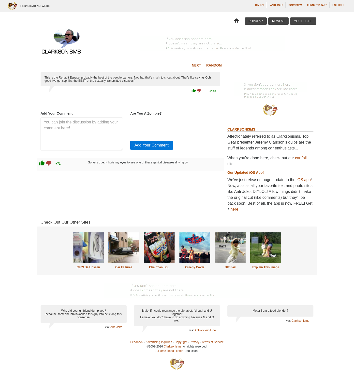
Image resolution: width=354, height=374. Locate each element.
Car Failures (123, 267)
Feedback (136, 342)
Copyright (181, 342)
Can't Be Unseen (88, 267)
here (234, 209)
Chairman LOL (159, 267)
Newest (278, 21)
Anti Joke (276, 5)
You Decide (303, 21)
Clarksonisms (300, 320)
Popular (256, 21)
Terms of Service (213, 342)
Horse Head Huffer (170, 351)
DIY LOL (260, 5)
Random (214, 65)
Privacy (194, 342)
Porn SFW (295, 5)
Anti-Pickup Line (205, 330)
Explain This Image (265, 267)
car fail (301, 158)
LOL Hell (338, 5)
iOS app (303, 180)
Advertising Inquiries (159, 342)
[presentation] (167, 127)
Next (196, 65)
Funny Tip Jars (317, 5)
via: (107, 327)
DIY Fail (230, 267)
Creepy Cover (194, 267)
